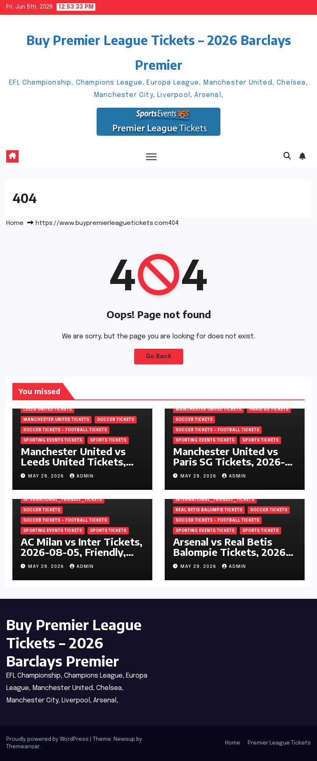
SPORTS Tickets (108, 440)
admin (82, 476)
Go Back (159, 356)
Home (15, 223)
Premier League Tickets (279, 743)
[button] (287, 156)
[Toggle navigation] (151, 156)
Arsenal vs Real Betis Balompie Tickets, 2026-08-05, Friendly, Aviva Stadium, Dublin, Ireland (231, 557)
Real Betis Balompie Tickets (208, 510)
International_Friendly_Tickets (62, 500)
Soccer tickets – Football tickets (65, 430)
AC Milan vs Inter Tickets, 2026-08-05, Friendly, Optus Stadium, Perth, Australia (81, 557)
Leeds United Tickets (47, 409)
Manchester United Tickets (56, 420)
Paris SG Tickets (269, 409)
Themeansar (22, 746)
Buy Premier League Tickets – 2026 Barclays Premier (74, 642)
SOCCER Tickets (115, 420)
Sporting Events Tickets (52, 440)
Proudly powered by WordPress (48, 739)
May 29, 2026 (47, 476)
